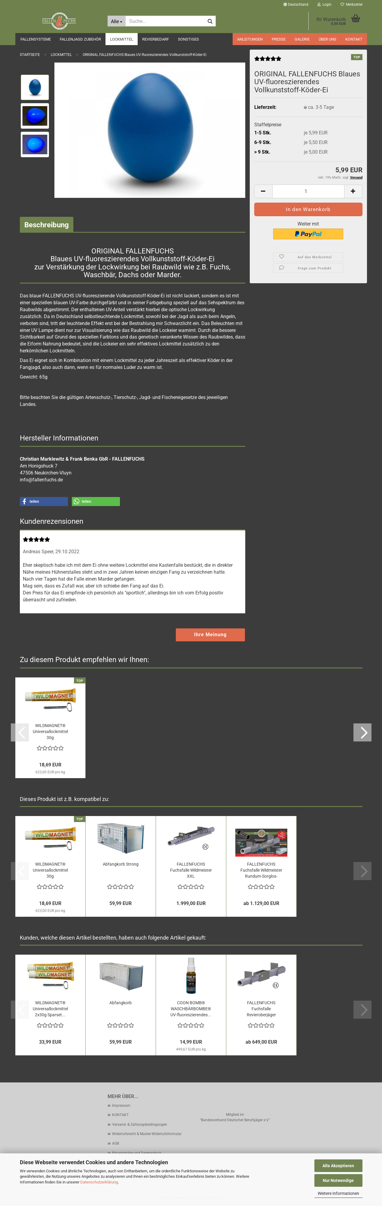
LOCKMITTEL (121, 39)
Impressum (121, 1105)
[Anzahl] (308, 191)
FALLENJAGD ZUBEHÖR (80, 39)
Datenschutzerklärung (99, 1182)
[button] (296, 4)
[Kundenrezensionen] (267, 61)
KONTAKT (353, 39)
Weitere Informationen (338, 1193)
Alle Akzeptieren (338, 1165)
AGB (115, 1143)
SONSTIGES (188, 39)
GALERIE (302, 39)
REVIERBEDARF (155, 39)
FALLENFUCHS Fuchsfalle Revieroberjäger (261, 1008)
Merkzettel (351, 4)
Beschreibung (46, 225)
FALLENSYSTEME (35, 39)
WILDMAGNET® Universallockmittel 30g (50, 731)
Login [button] (324, 4)
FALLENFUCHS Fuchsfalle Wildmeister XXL (191, 870)
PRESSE (279, 39)
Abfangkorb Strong (121, 864)
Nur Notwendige (338, 1180)
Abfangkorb (120, 1002)
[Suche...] (117, 21)
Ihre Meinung (210, 634)
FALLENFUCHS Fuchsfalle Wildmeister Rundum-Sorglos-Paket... (261, 870)
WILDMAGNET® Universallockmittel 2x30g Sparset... (50, 1008)
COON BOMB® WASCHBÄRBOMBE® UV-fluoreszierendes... (190, 1008)
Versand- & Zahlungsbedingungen (139, 1124)
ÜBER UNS (327, 39)
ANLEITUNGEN (250, 39)
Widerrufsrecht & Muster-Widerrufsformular (147, 1134)
